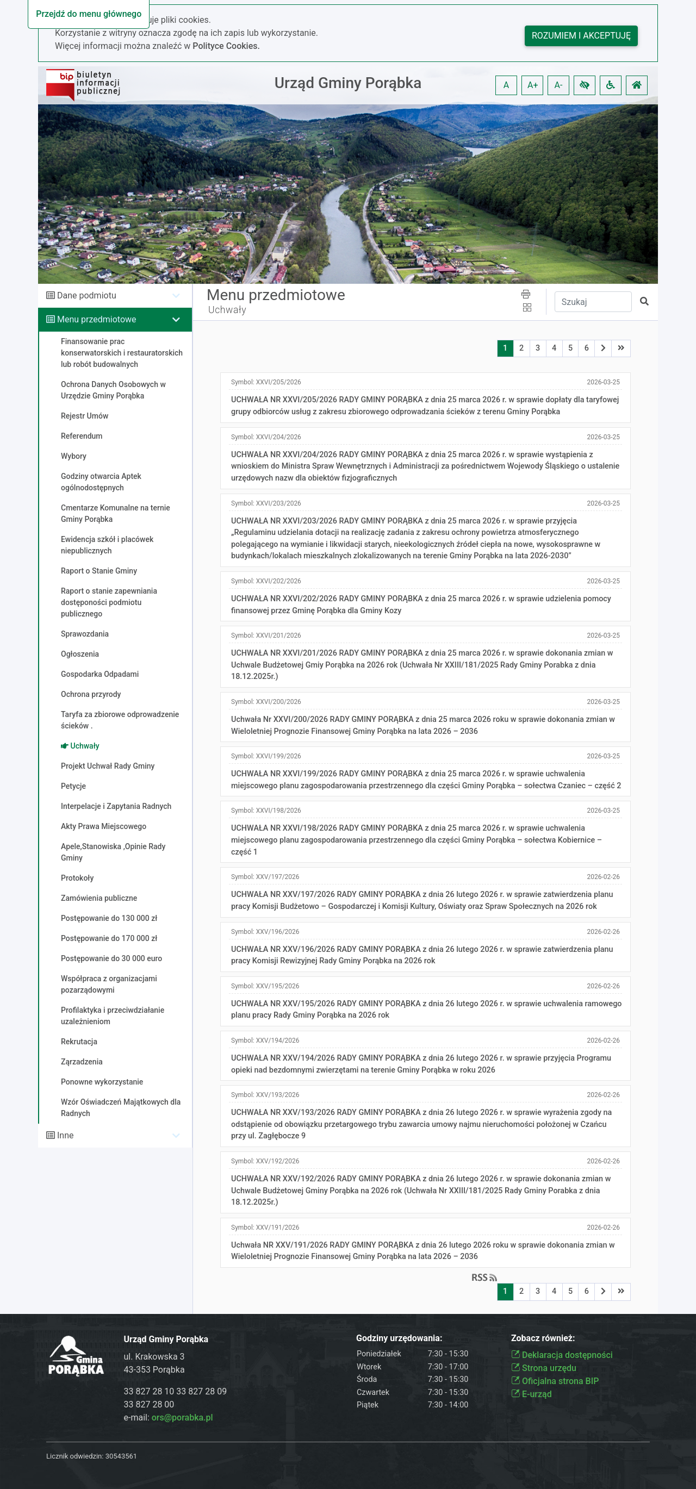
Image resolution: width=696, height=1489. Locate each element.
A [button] (506, 85)
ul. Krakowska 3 (154, 1356)
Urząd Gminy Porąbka (348, 83)
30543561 (121, 1456)
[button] (584, 85)
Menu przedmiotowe (96, 319)
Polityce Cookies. (226, 46)
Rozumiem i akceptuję (581, 35)
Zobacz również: (543, 1338)
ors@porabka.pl (182, 1417)
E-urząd (531, 1394)
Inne (65, 1135)
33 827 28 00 (149, 1404)
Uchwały (227, 309)
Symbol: (266, 382)
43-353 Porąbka (154, 1370)
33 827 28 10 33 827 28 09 (175, 1391)
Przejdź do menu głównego (88, 14)
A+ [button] (532, 85)
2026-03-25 (603, 382)
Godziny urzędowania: (399, 1338)
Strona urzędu (543, 1368)
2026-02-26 (603, 877)
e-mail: (168, 1417)
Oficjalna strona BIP (555, 1381)
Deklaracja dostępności (562, 1355)
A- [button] (559, 85)
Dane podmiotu (86, 295)
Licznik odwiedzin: (74, 1456)
